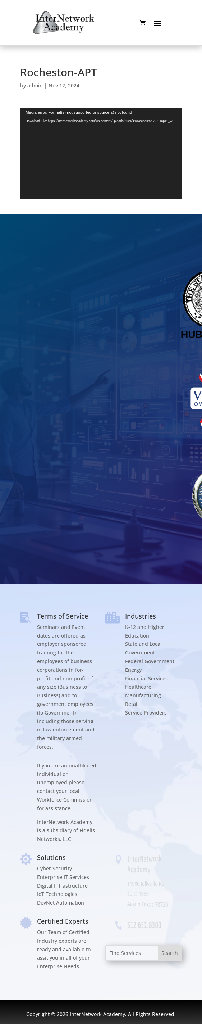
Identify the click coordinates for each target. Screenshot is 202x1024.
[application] (101, 153)
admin (35, 85)
